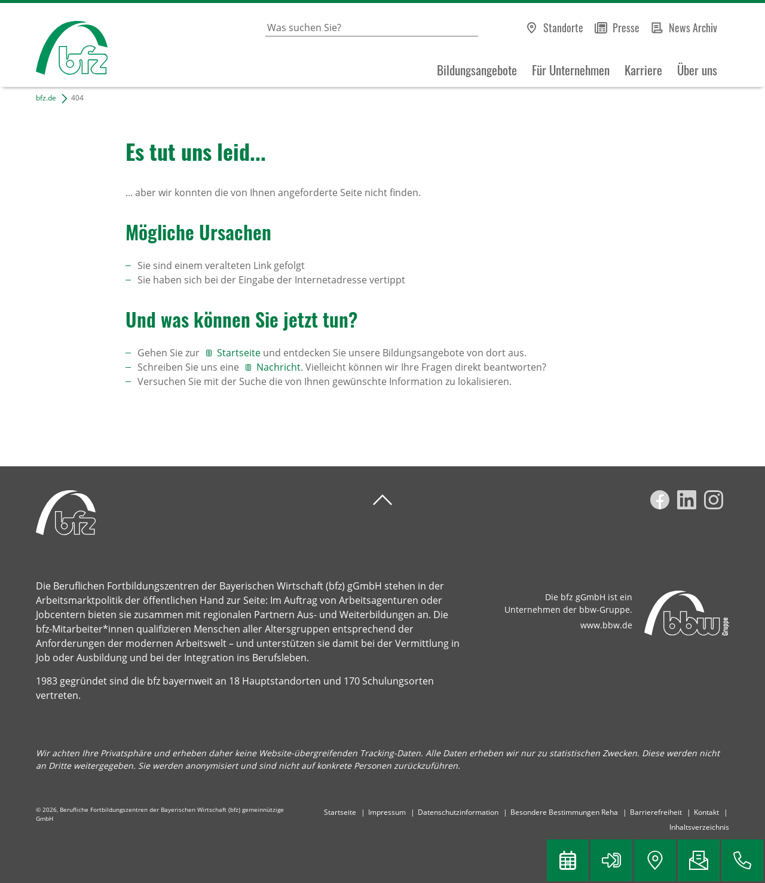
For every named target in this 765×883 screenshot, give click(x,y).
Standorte (563, 27)
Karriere (643, 70)
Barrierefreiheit (656, 812)
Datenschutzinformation (458, 812)
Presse (626, 27)
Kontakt (706, 812)
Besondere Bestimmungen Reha (564, 812)
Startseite (240, 352)
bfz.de (46, 98)
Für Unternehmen (571, 70)
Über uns (697, 70)
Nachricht (278, 367)
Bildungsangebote (477, 70)
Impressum (387, 812)
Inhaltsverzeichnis (699, 827)
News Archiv (693, 27)
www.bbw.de (606, 625)
